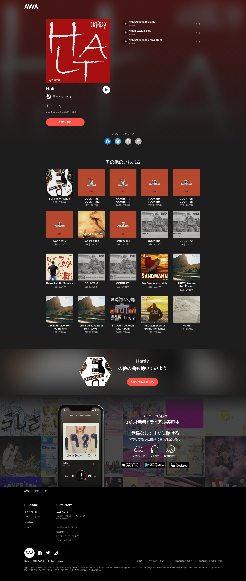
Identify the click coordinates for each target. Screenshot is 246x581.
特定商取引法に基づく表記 (210, 561)
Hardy (68, 96)
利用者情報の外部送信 (182, 561)
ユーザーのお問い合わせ (66, 527)
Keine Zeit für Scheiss (59, 283)
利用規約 (138, 561)
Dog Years (59, 241)
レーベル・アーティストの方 (67, 536)
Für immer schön (59, 198)
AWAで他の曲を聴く (142, 381)
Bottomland (123, 241)
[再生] (106, 90)
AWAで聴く (65, 122)
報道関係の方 (62, 532)
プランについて (32, 517)
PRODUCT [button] (31, 505)
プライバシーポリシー (158, 561)
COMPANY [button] (64, 505)
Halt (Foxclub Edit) (140, 30)
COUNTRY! (154, 241)
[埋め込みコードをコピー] (138, 141)
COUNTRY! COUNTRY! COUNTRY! (91, 201)
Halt (45, 491)
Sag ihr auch (91, 241)
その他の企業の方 (64, 540)
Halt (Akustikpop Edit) (142, 21)
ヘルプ (27, 527)
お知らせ (28, 522)
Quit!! (186, 325)
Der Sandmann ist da (154, 283)
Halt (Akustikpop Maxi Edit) (145, 39)
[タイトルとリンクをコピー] (128, 141)
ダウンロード (30, 512)
